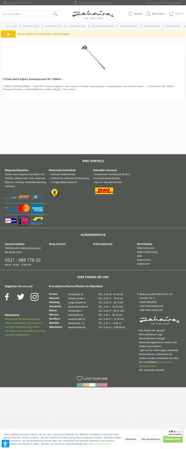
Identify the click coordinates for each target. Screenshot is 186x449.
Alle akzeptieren (150, 439)
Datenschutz (144, 259)
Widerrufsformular (147, 252)
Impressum (143, 263)
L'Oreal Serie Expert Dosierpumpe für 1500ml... (33, 79)
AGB (139, 256)
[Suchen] (60, 14)
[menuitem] (32, 14)
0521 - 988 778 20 (23, 260)
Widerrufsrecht (145, 248)
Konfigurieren (173, 439)
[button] (5, 443)
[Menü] (181, 430)
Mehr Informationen (100, 443)
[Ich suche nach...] (30, 14)
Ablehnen (130, 439)
